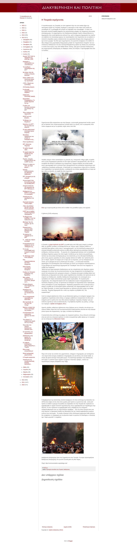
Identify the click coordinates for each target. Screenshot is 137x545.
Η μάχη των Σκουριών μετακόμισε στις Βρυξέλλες (29, 273)
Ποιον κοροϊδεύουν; (28, 142)
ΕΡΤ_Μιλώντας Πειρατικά (27, 145)
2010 (23, 384)
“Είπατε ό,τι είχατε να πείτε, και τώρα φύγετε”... (28, 166)
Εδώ (43, 207)
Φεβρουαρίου (27, 374)
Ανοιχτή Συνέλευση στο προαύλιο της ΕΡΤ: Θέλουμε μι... (29, 187)
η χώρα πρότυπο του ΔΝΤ (56, 244)
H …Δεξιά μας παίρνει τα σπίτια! (29, 240)
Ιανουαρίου (26, 377)
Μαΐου (25, 367)
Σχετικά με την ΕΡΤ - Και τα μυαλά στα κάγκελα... (28, 125)
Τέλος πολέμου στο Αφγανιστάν (28, 113)
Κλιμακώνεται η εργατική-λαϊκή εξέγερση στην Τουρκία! (27, 230)
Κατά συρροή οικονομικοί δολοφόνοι (27, 268)
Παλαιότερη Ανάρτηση (89, 527)
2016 (23, 30)
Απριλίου (25, 369)
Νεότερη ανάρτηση (47, 527)
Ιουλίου (25, 51)
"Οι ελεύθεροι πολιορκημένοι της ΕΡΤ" (29, 68)
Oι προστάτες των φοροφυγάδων (28, 332)
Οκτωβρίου (26, 44)
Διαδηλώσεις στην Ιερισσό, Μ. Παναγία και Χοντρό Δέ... (28, 338)
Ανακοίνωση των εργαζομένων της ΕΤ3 (28, 198)
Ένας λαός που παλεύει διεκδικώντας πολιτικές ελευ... (28, 327)
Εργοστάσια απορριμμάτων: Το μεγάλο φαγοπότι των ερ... (29, 101)
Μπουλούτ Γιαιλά (59, 319)
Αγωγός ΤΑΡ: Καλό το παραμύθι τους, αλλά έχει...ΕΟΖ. (29, 58)
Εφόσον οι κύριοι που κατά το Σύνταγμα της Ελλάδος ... (29, 309)
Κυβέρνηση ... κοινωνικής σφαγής (29, 95)
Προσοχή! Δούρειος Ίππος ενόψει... (28, 202)
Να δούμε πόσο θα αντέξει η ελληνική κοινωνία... (28, 74)
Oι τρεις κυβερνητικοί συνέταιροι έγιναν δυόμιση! (28, 131)
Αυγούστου (26, 49)
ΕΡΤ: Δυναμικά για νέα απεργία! (29, 177)
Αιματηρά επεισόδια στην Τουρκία (54, 469)
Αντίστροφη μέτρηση (28, 87)
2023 (23, 25)
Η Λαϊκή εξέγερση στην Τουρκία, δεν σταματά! (28, 286)
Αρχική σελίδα (68, 527)
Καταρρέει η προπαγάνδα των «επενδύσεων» (28, 63)
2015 (23, 32)
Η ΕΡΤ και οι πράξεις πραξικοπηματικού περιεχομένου (29, 213)
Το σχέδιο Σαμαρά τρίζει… (28, 148)
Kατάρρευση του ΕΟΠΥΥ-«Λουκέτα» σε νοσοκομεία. (29, 193)
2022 (23, 28)
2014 (23, 35)
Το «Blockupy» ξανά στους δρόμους (28, 256)
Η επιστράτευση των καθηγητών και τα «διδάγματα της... (28, 245)
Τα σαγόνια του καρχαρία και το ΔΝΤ (28, 236)
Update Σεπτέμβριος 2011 (58, 303)
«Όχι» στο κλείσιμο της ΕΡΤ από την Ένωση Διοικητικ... (29, 207)
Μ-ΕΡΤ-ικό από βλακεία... (27, 117)
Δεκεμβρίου (26, 39)
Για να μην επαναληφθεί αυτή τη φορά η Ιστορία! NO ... (29, 251)
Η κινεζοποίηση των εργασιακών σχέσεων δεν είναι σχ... (28, 315)
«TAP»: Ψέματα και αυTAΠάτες (28, 83)
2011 (23, 382)
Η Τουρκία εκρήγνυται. (53, 19)
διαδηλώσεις (67, 469)
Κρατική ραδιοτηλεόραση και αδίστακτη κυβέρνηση (28, 172)
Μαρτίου (25, 372)
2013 (23, 37)
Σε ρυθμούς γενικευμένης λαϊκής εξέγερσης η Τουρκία (29, 345)
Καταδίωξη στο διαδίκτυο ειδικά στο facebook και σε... (28, 292)
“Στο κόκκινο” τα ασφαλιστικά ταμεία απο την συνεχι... (29, 321)
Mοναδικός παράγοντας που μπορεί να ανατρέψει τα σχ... (28, 137)
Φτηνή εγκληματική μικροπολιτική (28, 354)
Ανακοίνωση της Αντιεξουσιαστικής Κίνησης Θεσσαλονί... (28, 362)
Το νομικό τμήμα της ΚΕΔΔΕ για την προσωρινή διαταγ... (28, 154)
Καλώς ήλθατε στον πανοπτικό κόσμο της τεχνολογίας (28, 79)
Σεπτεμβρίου (27, 47)
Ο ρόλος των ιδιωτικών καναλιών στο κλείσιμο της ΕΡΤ (29, 108)
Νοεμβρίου (26, 42)
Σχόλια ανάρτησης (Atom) (56, 530)
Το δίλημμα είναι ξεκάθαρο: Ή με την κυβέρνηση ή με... (29, 218)
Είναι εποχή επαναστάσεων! (28, 350)
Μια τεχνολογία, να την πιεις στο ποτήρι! (28, 303)
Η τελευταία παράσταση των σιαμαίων (28, 91)
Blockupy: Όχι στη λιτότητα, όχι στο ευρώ (28, 223)
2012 (23, 380)
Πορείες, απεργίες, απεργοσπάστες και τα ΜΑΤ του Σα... (29, 160)
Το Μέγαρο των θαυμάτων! (27, 121)
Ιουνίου (25, 54)
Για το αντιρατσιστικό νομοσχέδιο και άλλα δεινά (28, 298)
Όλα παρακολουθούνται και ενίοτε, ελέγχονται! (29, 262)
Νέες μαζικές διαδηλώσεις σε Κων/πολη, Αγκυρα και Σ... (29, 280)
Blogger (70, 541)
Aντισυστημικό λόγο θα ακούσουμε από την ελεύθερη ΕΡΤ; (29, 182)
